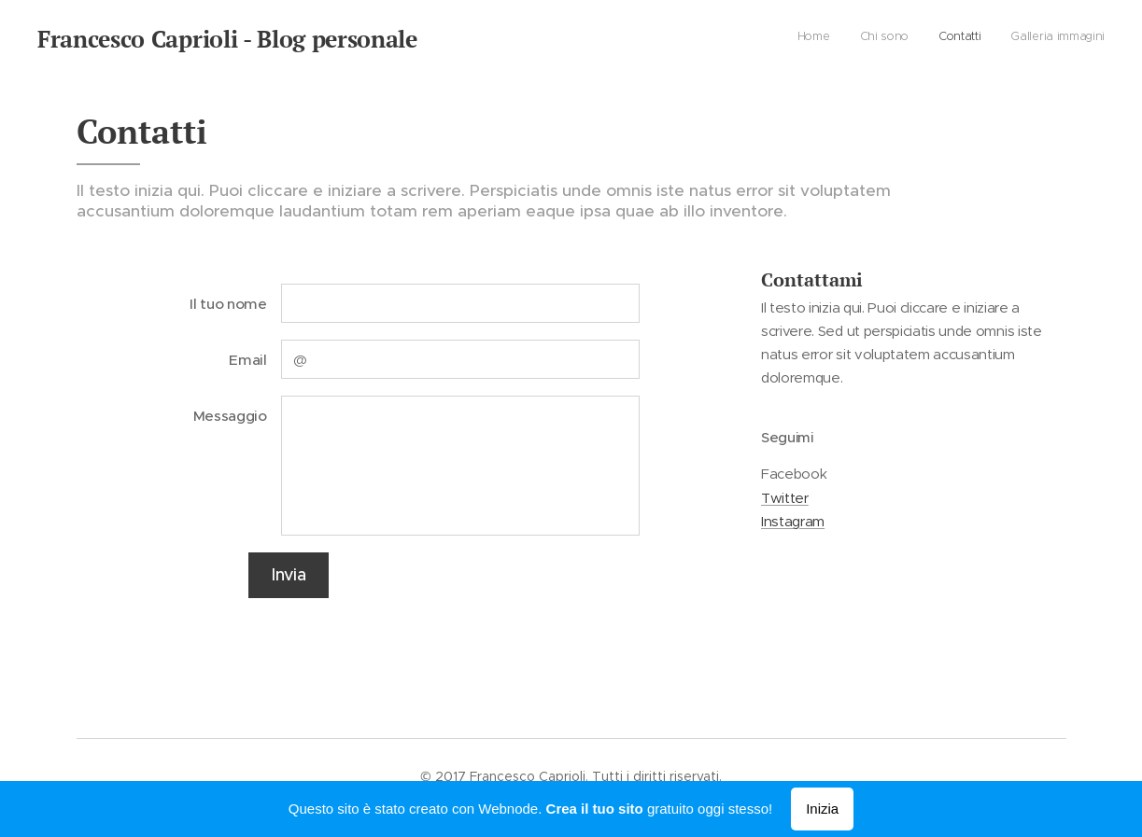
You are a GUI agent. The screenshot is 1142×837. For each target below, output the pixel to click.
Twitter (785, 497)
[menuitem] (1020, 38)
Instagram (793, 521)
